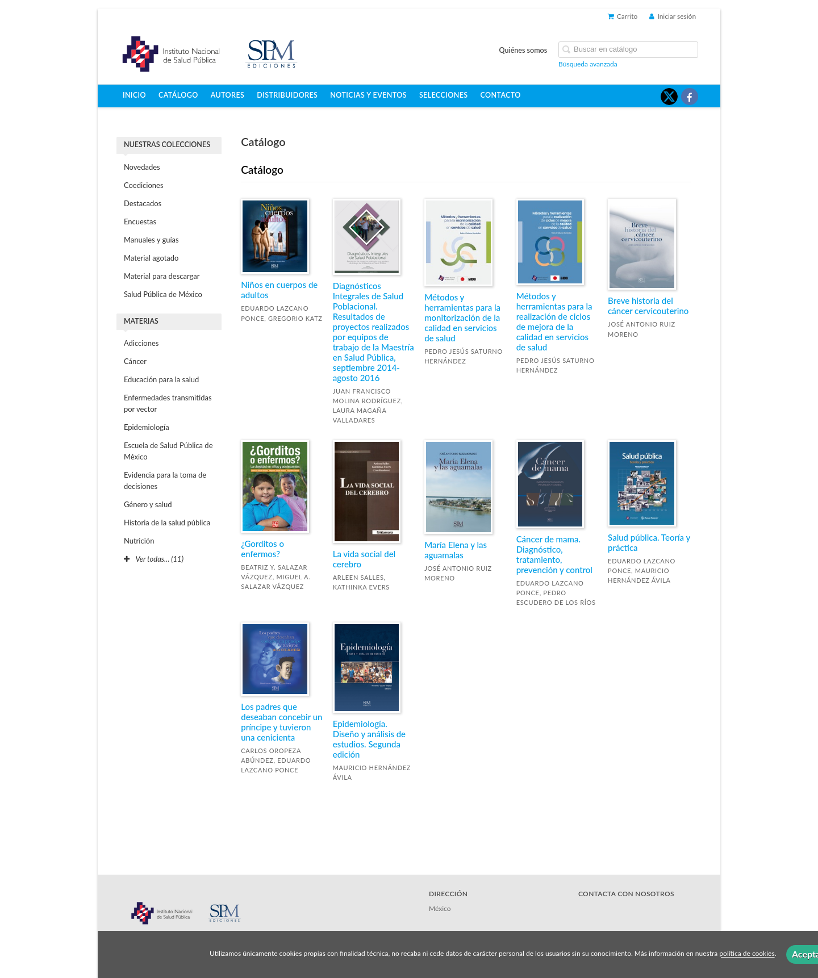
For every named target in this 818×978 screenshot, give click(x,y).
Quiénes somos (523, 50)
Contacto (501, 95)
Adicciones (141, 343)
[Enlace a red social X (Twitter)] (669, 96)
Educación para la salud (161, 379)
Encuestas (140, 221)
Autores (228, 95)
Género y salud (148, 504)
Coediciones (144, 185)
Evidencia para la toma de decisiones (165, 480)
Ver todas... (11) (153, 558)
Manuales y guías (151, 239)
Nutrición (139, 540)
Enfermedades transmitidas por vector (168, 403)
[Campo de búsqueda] (628, 49)
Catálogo (178, 95)
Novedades (142, 167)
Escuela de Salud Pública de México (168, 451)
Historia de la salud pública (167, 522)
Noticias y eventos (368, 95)
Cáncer (135, 361)
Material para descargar (162, 276)
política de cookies (746, 954)
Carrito (623, 16)
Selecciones (443, 95)
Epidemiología (146, 427)
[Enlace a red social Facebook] (689, 96)
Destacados (142, 203)
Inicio (134, 95)
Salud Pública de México (163, 294)
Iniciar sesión (672, 16)
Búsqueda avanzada (587, 64)
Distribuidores (287, 95)
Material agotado (151, 257)
